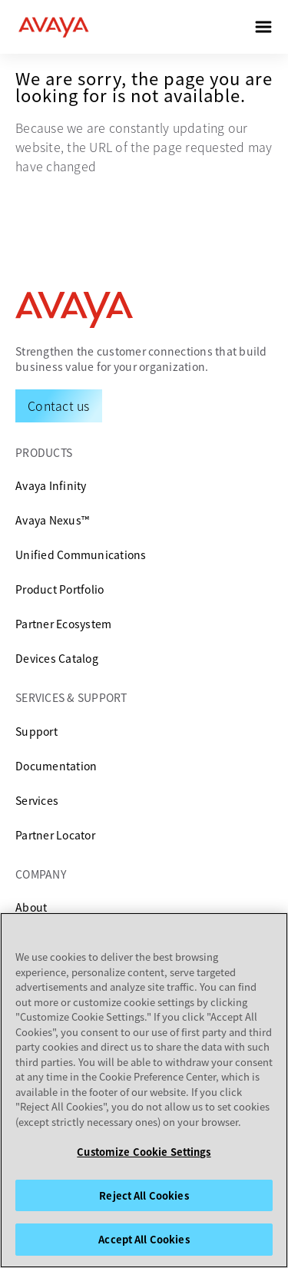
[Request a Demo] (59, 405)
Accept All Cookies (143, 1239)
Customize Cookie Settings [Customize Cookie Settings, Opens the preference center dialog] (143, 1151)
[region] (144, 1090)
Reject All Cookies (143, 1195)
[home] (53, 27)
